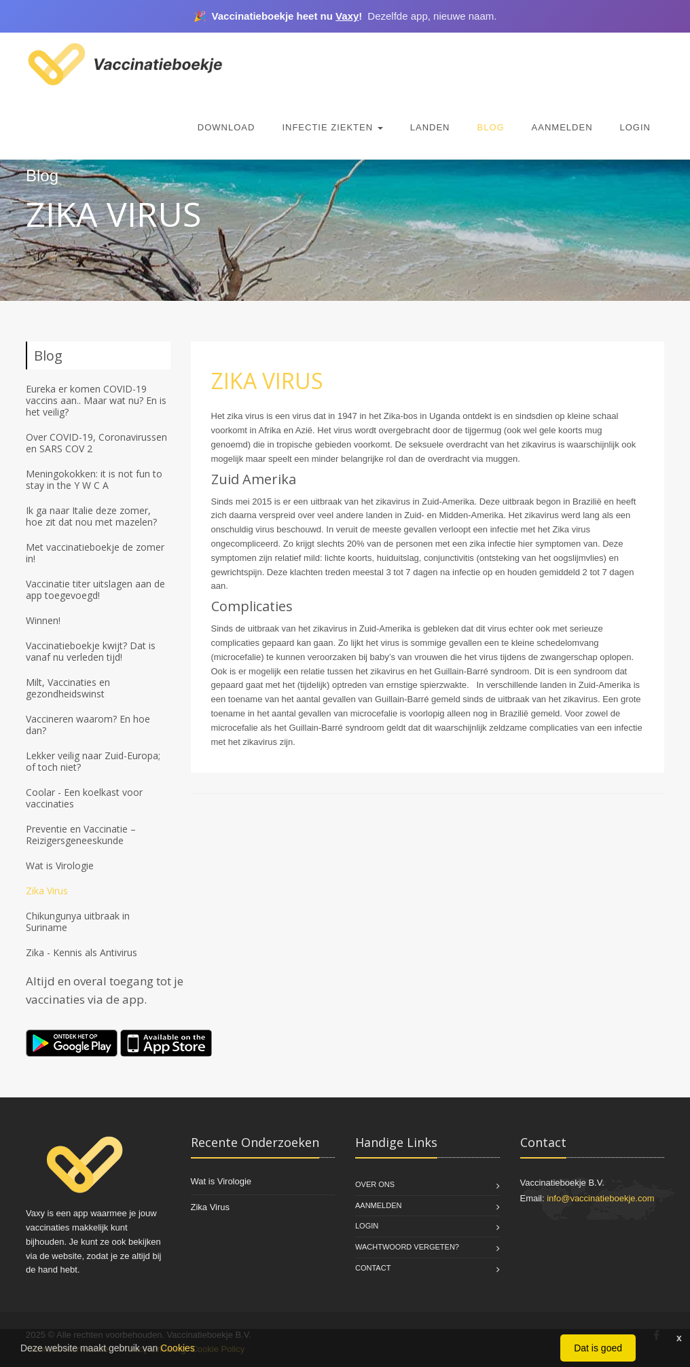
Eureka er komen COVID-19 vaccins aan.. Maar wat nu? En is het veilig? (96, 400)
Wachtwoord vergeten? (407, 1247)
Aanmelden (562, 127)
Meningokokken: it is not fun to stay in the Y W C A (94, 479)
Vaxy (347, 16)
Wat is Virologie (60, 865)
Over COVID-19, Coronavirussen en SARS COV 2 (96, 443)
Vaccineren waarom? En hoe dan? (88, 724)
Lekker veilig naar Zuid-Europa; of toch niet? (93, 761)
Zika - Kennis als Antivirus (81, 952)
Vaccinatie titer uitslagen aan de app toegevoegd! (95, 589)
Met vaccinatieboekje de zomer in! (95, 553)
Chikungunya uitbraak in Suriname (78, 921)
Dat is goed (598, 1348)
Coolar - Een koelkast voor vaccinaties (84, 798)
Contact (373, 1268)
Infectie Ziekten (332, 127)
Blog (490, 127)
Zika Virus (47, 890)
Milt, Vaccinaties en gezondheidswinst (68, 688)
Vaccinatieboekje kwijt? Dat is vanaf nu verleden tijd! (91, 651)
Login (635, 127)
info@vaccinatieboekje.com (600, 1198)
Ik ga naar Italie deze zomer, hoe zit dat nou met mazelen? (91, 516)
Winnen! (43, 620)
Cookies (177, 1348)
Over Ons (375, 1184)
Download (226, 127)
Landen (430, 127)
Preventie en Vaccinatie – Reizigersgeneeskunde (81, 834)
